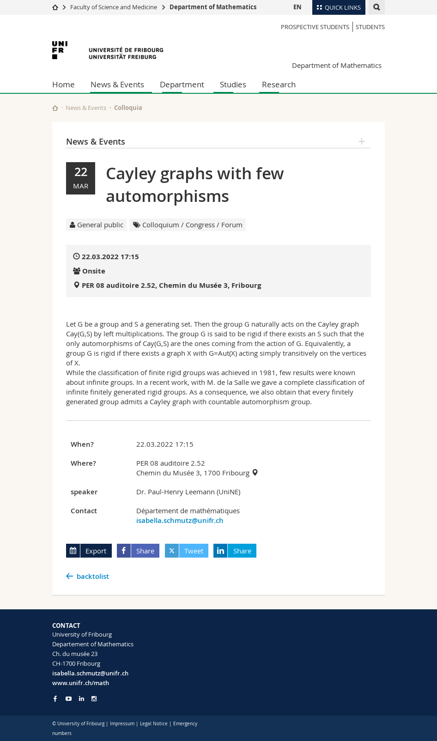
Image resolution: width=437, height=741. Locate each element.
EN (297, 7)
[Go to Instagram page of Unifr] (94, 699)
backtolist (93, 576)
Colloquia (128, 107)
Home (63, 84)
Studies (233, 84)
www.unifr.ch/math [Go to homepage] (80, 683)
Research (279, 84)
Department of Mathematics (213, 7)
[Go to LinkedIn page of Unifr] (81, 699)
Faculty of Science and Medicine (113, 7)
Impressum (122, 724)
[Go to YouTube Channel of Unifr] (69, 699)
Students (370, 27)
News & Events (117, 84)
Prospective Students (315, 27)
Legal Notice (154, 724)
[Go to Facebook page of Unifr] (55, 698)
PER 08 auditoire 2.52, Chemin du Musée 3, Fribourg (171, 285)
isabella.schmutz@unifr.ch (180, 520)
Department (182, 84)
